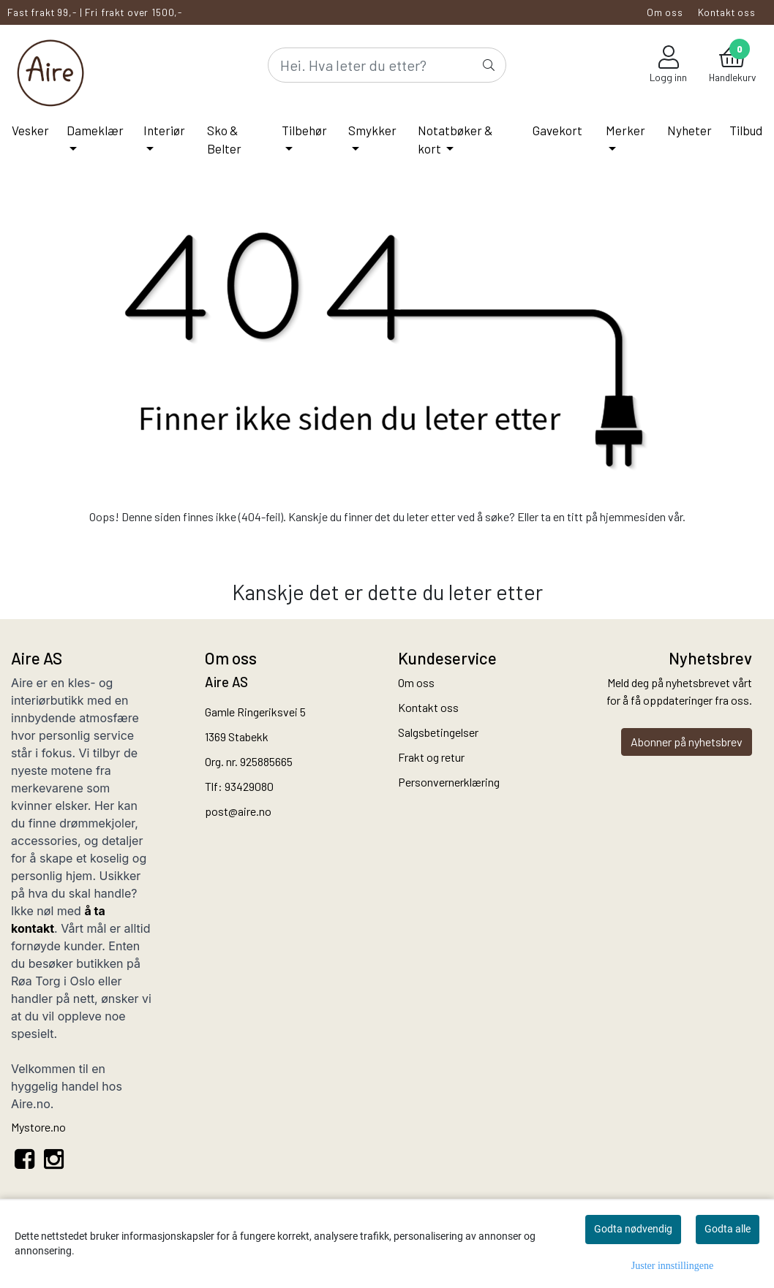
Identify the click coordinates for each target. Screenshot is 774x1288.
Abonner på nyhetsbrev (687, 742)
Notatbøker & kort (455, 139)
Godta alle (728, 1229)
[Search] (387, 65)
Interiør (164, 130)
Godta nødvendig (633, 1229)
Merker (625, 130)
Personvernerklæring (449, 782)
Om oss (665, 12)
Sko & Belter (224, 139)
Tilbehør (304, 130)
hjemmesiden (633, 516)
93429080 (249, 786)
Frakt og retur (431, 757)
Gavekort (557, 130)
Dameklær (95, 130)
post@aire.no (238, 811)
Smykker (372, 130)
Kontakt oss (727, 12)
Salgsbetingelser (438, 732)
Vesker (30, 130)
